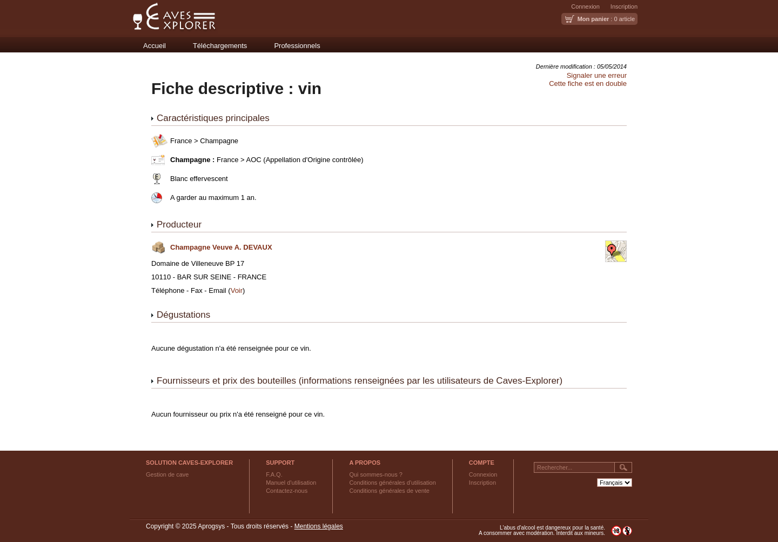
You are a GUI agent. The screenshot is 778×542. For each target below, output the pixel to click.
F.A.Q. (274, 474)
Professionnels (297, 46)
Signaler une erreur (597, 75)
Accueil (154, 46)
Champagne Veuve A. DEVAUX (221, 247)
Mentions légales (318, 526)
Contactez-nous (286, 490)
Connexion (585, 6)
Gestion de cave (167, 474)
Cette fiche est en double (588, 83)
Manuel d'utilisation (291, 482)
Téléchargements (220, 46)
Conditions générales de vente (389, 490)
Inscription (624, 6)
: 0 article (606, 19)
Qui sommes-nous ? (375, 474)
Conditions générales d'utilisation (392, 482)
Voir (237, 290)
